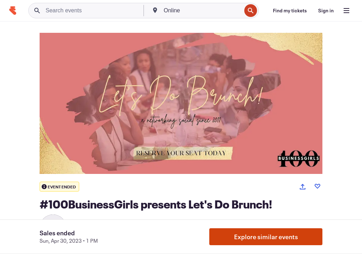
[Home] (12, 10)
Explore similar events (266, 236)
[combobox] (201, 10)
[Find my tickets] (290, 11)
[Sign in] (326, 11)
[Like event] (317, 186)
